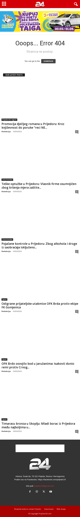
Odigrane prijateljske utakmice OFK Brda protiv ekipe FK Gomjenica (40, 305)
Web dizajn (61, 509)
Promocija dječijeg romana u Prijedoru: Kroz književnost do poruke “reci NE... (33, 126)
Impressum (49, 509)
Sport (4, 299)
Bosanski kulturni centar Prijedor (27, 509)
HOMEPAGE (48, 61)
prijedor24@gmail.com (44, 486)
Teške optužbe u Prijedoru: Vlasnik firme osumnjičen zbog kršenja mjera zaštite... (39, 186)
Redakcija (6, 131)
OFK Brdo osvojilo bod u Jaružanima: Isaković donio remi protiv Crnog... (38, 365)
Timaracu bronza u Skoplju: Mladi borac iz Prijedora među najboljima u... (38, 425)
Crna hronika (7, 180)
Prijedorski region (9, 120)
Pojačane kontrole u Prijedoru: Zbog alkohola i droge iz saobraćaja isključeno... (39, 245)
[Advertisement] (40, 448)
